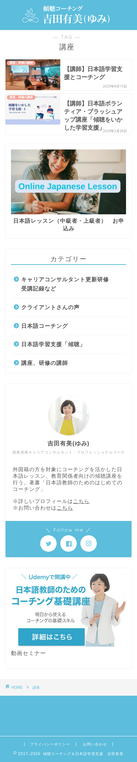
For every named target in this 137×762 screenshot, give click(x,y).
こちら (81, 501)
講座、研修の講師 (44, 363)
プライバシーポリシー (50, 744)
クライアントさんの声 (50, 307)
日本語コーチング (44, 326)
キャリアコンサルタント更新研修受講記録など (65, 284)
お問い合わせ (95, 744)
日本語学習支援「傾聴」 (53, 344)
